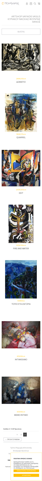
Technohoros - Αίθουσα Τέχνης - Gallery (10, 3)
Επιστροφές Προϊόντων (21, 451)
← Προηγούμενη (12, 439)
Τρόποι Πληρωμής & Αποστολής (21, 448)
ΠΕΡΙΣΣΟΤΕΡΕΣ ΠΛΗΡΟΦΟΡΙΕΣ (26, 471)
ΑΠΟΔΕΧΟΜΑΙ (26, 475)
